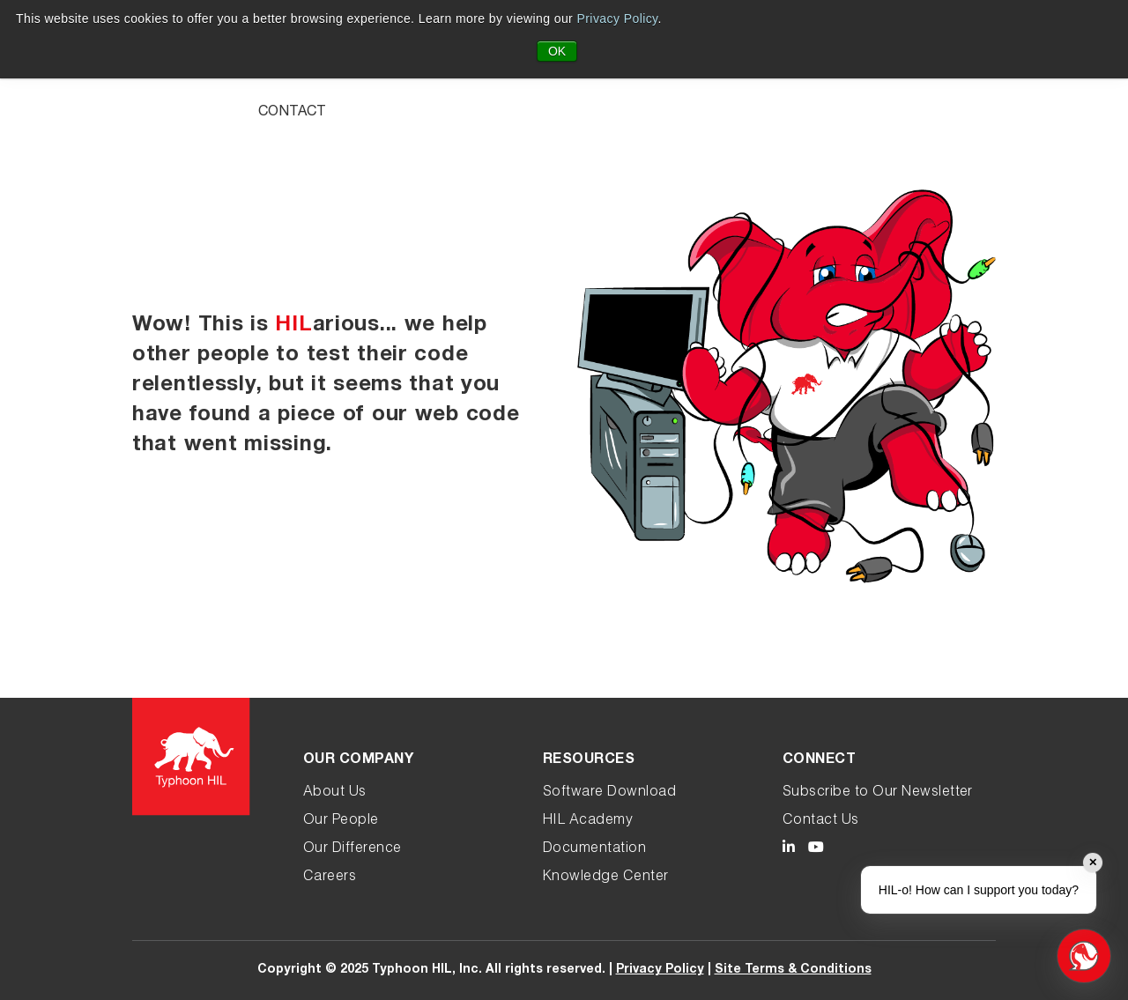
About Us (335, 793)
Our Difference (352, 849)
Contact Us (821, 821)
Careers (329, 877)
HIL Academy (588, 821)
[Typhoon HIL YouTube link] (816, 850)
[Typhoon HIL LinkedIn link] (789, 850)
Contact (292, 113)
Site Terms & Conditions (793, 970)
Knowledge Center (606, 877)
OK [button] (557, 51)
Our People (341, 821)
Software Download (609, 793)
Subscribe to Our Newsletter (878, 793)
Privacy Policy (617, 18)
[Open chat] (1084, 956)
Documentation (594, 849)
